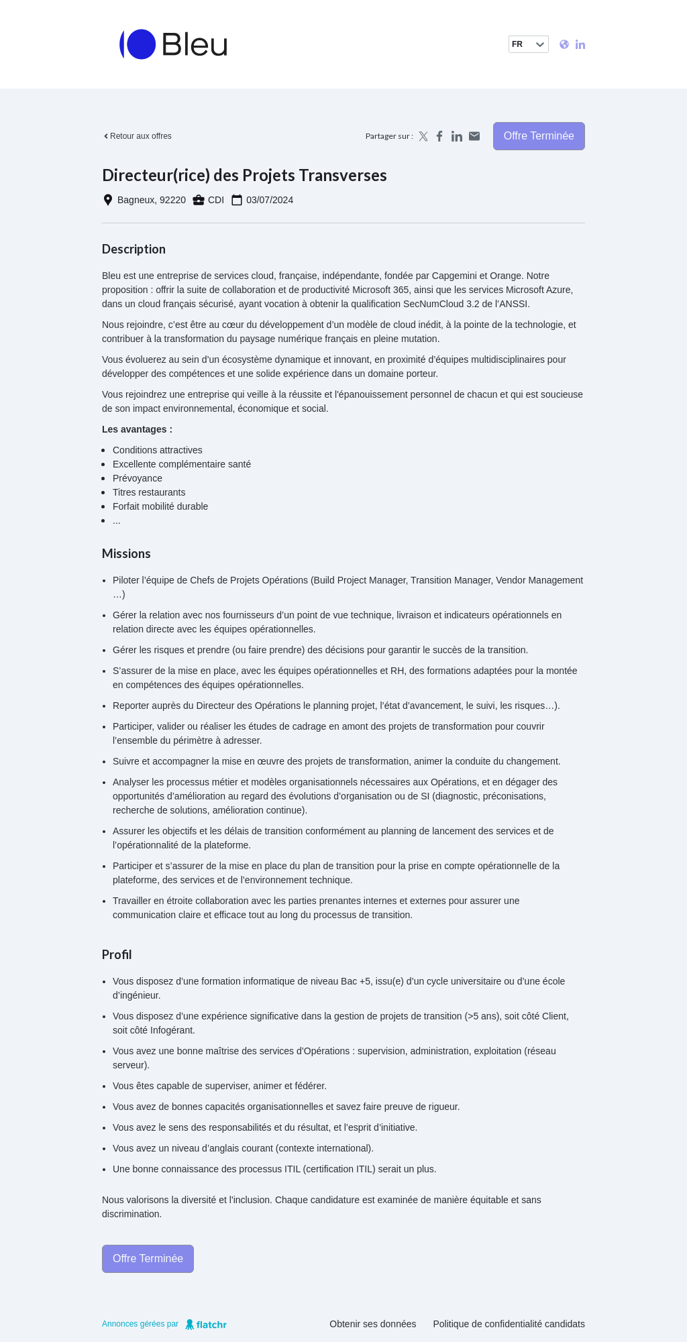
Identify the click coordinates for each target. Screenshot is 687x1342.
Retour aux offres (137, 136)
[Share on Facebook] (439, 136)
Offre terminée (539, 136)
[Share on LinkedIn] (457, 136)
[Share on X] (422, 136)
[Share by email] (474, 136)
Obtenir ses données (372, 1324)
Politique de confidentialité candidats (509, 1324)
